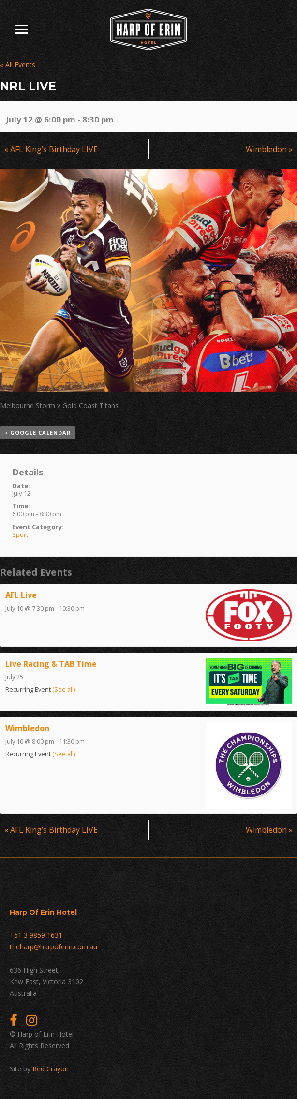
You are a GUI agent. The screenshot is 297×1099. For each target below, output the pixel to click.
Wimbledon (269, 149)
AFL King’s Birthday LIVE (51, 149)
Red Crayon (50, 1068)
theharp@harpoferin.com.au (53, 946)
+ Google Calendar (37, 432)
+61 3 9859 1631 (36, 935)
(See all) (63, 690)
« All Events (17, 64)
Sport (20, 534)
